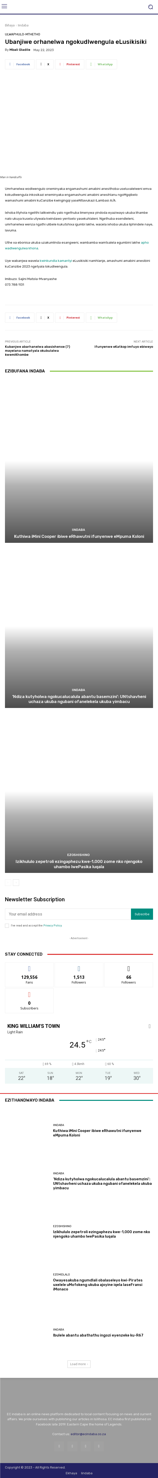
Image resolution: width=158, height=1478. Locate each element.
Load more (79, 1364)
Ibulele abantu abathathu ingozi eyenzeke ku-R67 (98, 1335)
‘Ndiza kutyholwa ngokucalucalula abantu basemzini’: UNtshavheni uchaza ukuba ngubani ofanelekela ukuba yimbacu (79, 699)
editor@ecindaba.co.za (88, 1434)
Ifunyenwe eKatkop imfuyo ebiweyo (124, 347)
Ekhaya (10, 25)
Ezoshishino (78, 854)
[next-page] (16, 882)
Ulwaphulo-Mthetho (22, 34)
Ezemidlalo (61, 1274)
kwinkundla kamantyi (56, 261)
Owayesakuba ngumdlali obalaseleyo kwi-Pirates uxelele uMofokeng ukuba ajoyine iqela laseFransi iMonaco (98, 1284)
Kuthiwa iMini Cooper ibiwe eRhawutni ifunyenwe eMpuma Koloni (79, 536)
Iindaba (23, 25)
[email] (68, 914)
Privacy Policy (52, 925)
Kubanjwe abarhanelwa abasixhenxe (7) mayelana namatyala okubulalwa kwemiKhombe (37, 350)
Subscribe (142, 914)
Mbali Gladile (19, 49)
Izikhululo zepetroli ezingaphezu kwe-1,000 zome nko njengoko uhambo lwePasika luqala (79, 864)
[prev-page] (8, 882)
